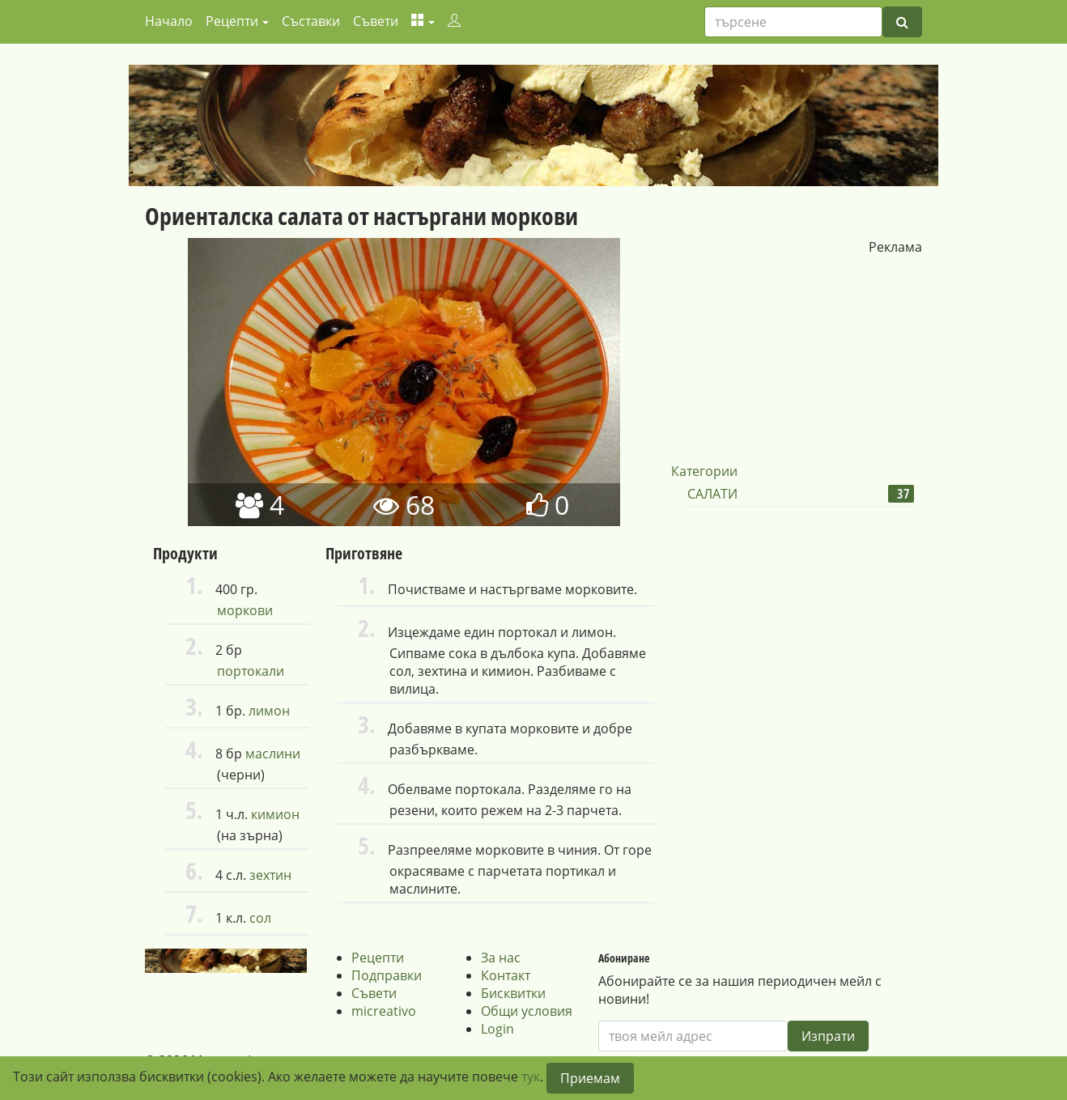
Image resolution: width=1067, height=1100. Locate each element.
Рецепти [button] (232, 21)
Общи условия (526, 1011)
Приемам (590, 1078)
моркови (245, 610)
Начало (169, 21)
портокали (250, 671)
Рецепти (377, 957)
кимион (275, 814)
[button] (423, 21)
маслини (272, 753)
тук (530, 1076)
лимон (269, 711)
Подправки (386, 975)
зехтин (270, 875)
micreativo (383, 1011)
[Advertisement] (792, 357)
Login (497, 1029)
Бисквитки (513, 993)
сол (260, 918)
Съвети (375, 21)
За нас (501, 957)
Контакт (505, 975)
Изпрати (828, 1036)
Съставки (311, 21)
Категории (704, 471)
